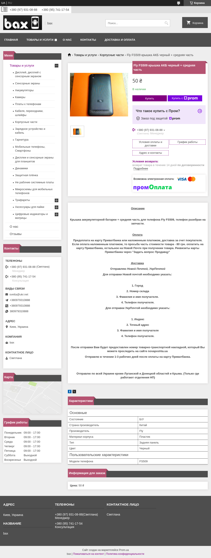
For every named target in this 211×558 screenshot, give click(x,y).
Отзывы (16, 234)
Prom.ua (124, 550)
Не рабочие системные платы (34, 182)
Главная (11, 39)
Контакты (88, 39)
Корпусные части (112, 55)
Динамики (21, 168)
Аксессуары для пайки (29, 206)
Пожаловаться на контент (88, 553)
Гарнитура (21, 139)
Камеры (20, 97)
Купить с (185, 98)
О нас (67, 39)
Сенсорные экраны (27, 83)
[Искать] (166, 23)
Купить (149, 98)
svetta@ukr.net (18, 294)
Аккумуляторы (24, 90)
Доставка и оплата (120, 39)
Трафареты (22, 200)
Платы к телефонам (28, 104)
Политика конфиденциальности (125, 553)
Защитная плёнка (26, 175)
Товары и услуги (39, 39)
